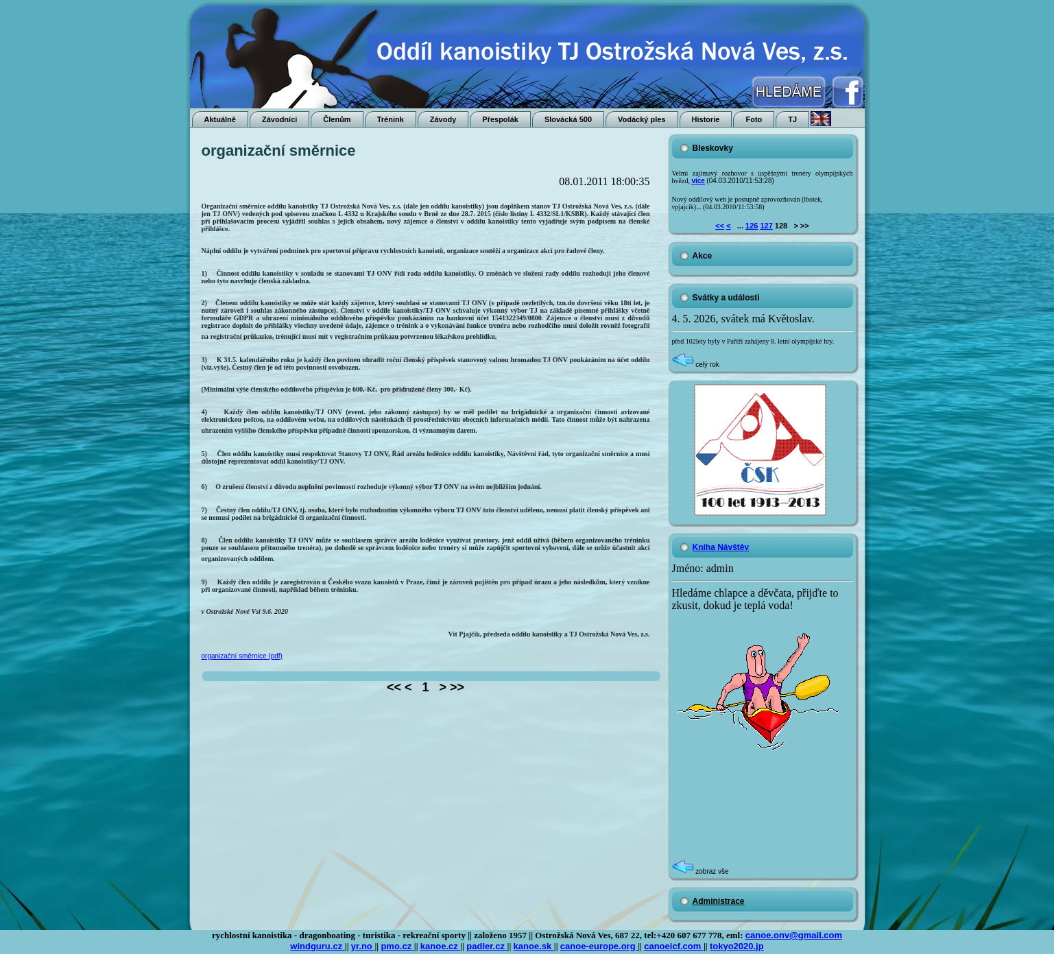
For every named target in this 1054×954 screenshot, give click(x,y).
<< (719, 226)
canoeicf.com (674, 946)
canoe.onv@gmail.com (793, 935)
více (697, 180)
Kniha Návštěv (721, 547)
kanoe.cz (440, 946)
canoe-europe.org (599, 946)
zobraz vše (700, 871)
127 (766, 226)
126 (751, 226)
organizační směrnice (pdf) (242, 656)
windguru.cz (317, 946)
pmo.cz (397, 946)
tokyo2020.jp (737, 946)
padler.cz (486, 946)
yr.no (363, 946)
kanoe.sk (534, 946)
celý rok (695, 364)
